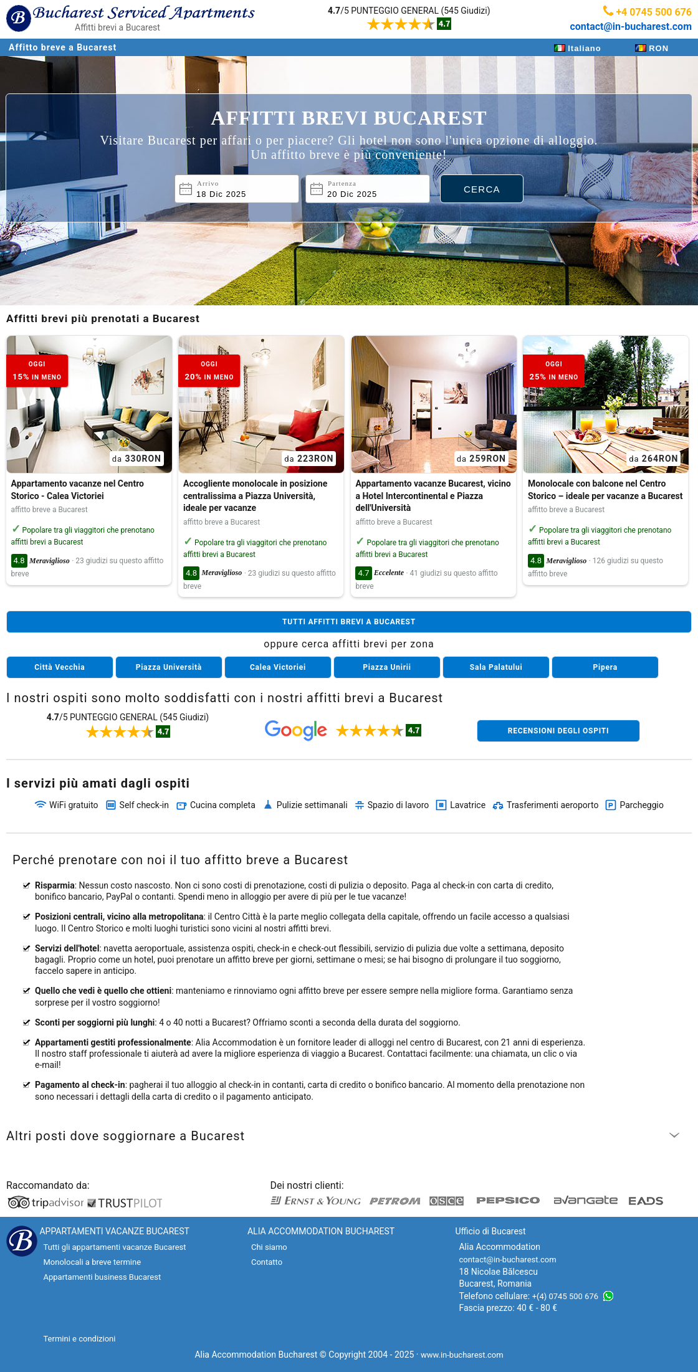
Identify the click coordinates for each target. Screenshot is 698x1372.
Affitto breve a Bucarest (63, 47)
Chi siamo (269, 1247)
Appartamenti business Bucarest (102, 1277)
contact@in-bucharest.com (631, 26)
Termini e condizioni (79, 1338)
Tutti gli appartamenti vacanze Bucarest (114, 1247)
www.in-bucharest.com (462, 1355)
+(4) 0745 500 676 (565, 1296)
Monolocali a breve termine (92, 1262)
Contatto (266, 1262)
